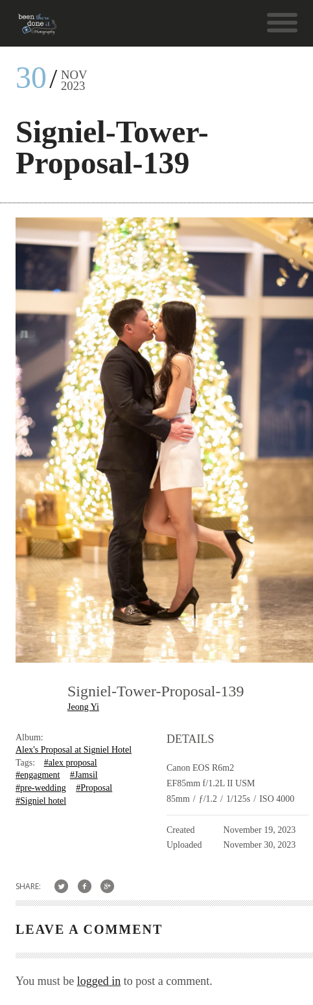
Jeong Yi (83, 707)
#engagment (38, 775)
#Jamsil (84, 775)
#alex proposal (70, 763)
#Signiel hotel (41, 801)
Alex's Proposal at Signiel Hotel (74, 750)
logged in (99, 981)
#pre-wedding (41, 788)
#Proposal (94, 788)
